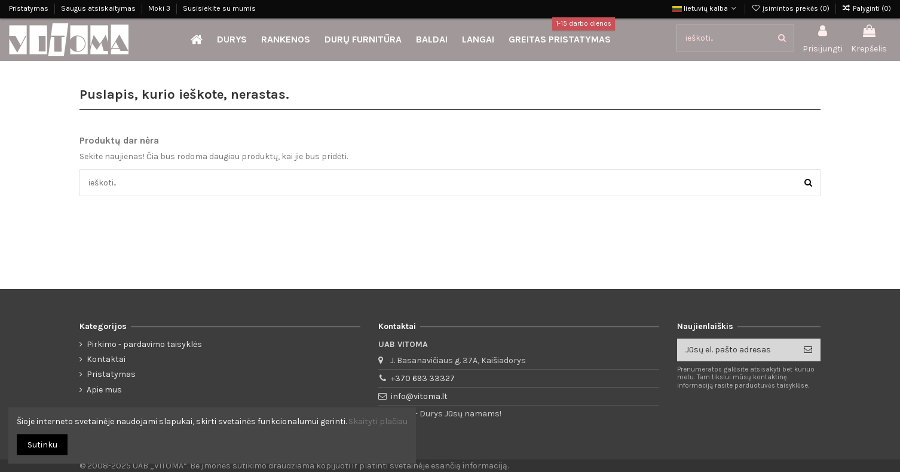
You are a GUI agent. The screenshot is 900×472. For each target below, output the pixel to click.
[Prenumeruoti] (808, 350)
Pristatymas (29, 8)
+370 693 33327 (423, 378)
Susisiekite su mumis (219, 8)
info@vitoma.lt (419, 396)
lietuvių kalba (705, 8)
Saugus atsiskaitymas (99, 8)
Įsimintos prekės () (791, 8)
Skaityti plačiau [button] (378, 421)
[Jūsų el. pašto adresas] (736, 350)
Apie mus (104, 390)
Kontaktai (106, 359)
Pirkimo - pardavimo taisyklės (144, 344)
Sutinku (42, 445)
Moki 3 (160, 8)
